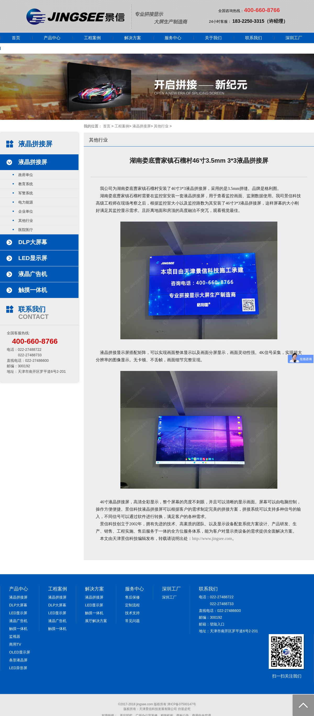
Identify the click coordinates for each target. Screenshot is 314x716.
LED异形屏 (18, 668)
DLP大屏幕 (18, 605)
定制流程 (132, 605)
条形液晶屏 (18, 660)
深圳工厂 (293, 38)
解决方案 (132, 38)
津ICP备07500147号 (181, 704)
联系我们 (253, 38)
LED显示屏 (18, 613)
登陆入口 (217, 624)
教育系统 (25, 184)
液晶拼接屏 (141, 126)
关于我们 (213, 38)
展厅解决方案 (96, 621)
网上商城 (20, 48)
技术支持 (132, 613)
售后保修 (132, 597)
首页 (16, 38)
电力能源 (25, 202)
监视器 (14, 636)
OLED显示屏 (19, 652)
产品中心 (52, 38)
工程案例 (92, 38)
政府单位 (25, 175)
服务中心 (173, 38)
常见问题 (132, 621)
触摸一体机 (18, 629)
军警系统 (25, 193)
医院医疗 (25, 230)
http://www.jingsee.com (212, 538)
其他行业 (161, 126)
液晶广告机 (18, 621)
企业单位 (25, 211)
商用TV (15, 644)
